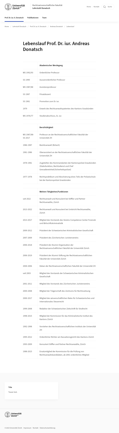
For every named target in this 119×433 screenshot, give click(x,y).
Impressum (27, 428)
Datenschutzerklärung (47, 428)
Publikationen (32, 17)
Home (89, 7)
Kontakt (96, 7)
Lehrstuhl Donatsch (41, 8)
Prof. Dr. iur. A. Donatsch (14, 17)
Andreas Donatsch (56, 26)
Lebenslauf (70, 26)
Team (44, 17)
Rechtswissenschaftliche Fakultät (47, 5)
